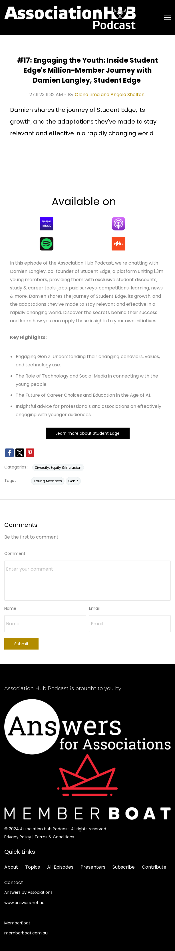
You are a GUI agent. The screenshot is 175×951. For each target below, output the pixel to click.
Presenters (93, 867)
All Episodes (60, 867)
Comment (14, 553)
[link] (9, 452)
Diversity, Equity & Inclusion (58, 467)
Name (10, 608)
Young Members (48, 481)
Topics (32, 867)
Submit (21, 644)
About (11, 867)
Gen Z (73, 481)
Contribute (154, 867)
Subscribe (123, 867)
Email (94, 608)
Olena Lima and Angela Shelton (109, 94)
